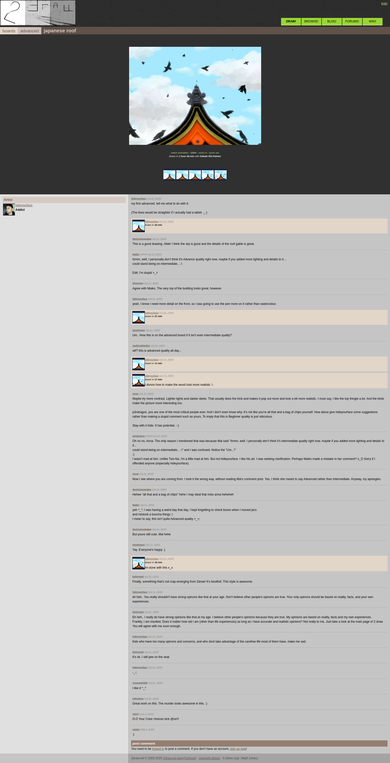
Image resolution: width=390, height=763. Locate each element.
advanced (29, 31)
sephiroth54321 (141, 345)
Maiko (135, 254)
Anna (135, 393)
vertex (135, 729)
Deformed (138, 576)
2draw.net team (173, 758)
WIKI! (372, 21)
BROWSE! (311, 21)
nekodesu (138, 698)
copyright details (209, 758)
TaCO (135, 713)
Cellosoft (190, 758)
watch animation (179, 152)
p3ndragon (138, 330)
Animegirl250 (139, 682)
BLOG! (332, 21)
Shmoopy (137, 283)
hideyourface (24, 205)
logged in (158, 749)
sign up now (238, 749)
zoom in (203, 152)
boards (8, 31)
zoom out (214, 152)
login (384, 3)
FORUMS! (352, 21)
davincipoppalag (141, 238)
